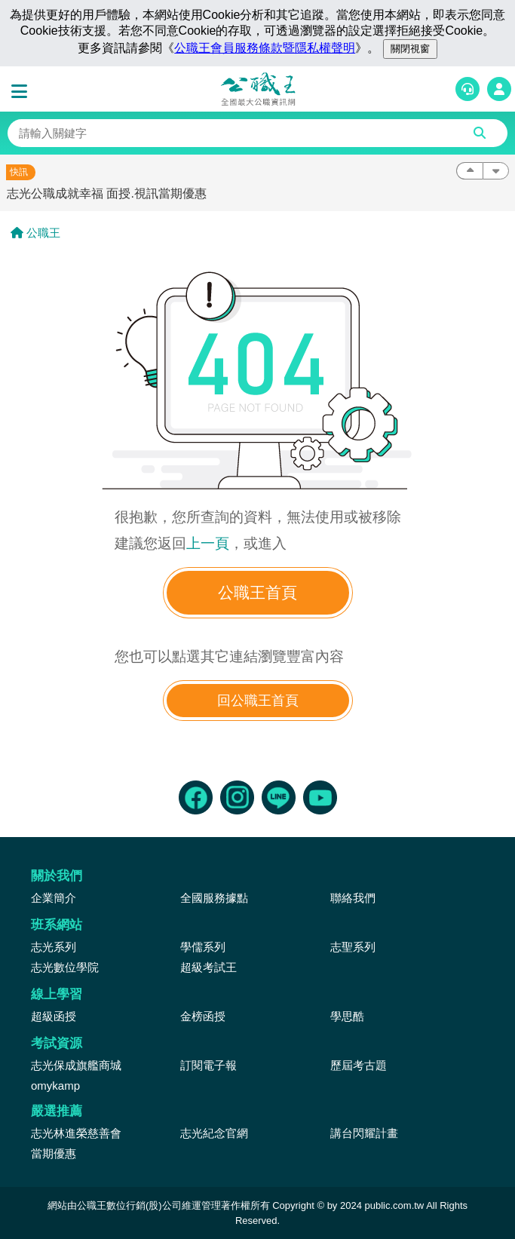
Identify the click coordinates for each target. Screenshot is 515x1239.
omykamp (55, 1085)
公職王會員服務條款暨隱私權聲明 (264, 47)
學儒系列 (202, 946)
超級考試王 (208, 967)
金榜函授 (202, 1016)
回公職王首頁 (258, 700)
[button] (22, 92)
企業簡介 (53, 897)
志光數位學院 (65, 967)
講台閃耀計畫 (364, 1133)
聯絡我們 (353, 897)
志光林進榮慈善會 (76, 1133)
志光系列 (53, 946)
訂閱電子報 (208, 1065)
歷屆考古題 (358, 1065)
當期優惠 (53, 1153)
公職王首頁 (257, 592)
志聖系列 (353, 946)
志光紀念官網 (214, 1133)
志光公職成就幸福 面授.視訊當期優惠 (107, 193)
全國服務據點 (214, 897)
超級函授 (53, 1016)
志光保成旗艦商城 (76, 1065)
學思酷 (347, 1016)
